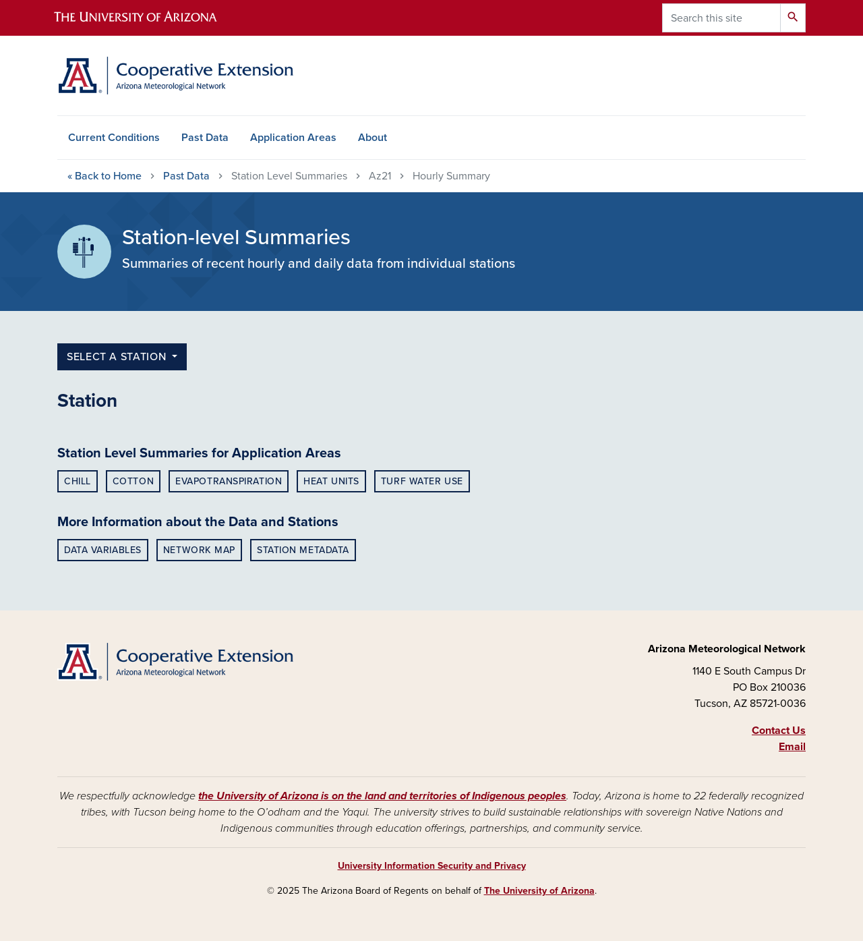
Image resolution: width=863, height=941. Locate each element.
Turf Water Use (422, 481)
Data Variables (103, 550)
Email (792, 746)
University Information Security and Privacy (432, 866)
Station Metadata (303, 550)
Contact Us (779, 730)
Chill (77, 481)
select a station (118, 357)
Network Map (199, 550)
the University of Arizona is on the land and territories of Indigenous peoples (382, 796)
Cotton (133, 481)
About (372, 137)
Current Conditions (114, 137)
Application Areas (293, 137)
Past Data (205, 137)
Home (104, 176)
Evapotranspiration (228, 481)
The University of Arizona (539, 890)
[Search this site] (721, 17)
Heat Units (331, 481)
